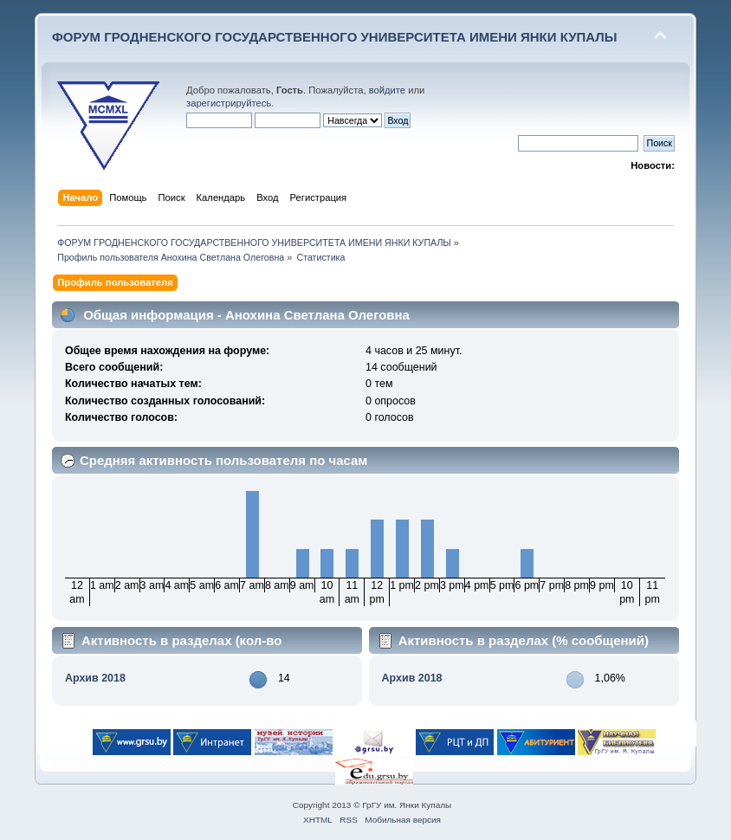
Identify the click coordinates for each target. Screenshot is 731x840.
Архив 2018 (95, 678)
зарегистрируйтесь (228, 103)
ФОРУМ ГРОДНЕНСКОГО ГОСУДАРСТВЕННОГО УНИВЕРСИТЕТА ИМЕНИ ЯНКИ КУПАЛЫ (335, 36)
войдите (387, 90)
